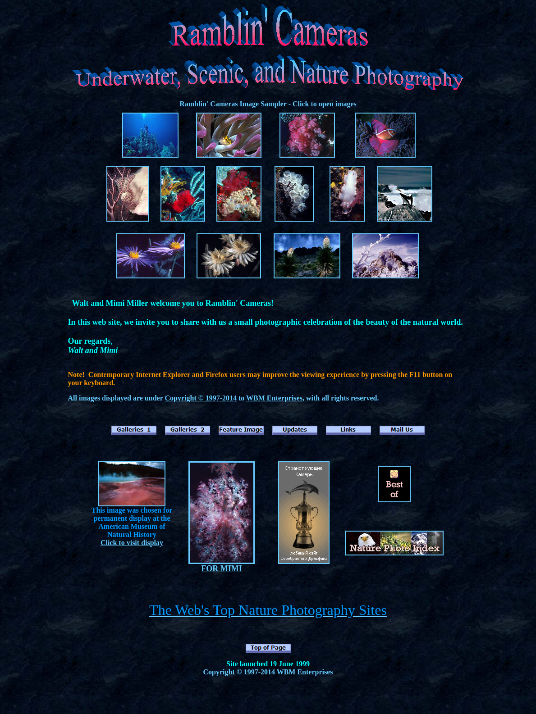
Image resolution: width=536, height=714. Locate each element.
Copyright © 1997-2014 (201, 398)
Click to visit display (132, 542)
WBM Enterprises (274, 398)
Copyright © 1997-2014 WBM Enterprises (268, 672)
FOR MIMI (221, 568)
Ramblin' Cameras (208, 104)
